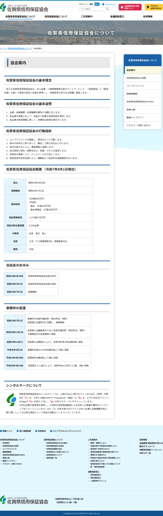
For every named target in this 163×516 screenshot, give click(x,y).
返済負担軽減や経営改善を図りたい (104, 452)
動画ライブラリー (135, 117)
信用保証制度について (56, 16)
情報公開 (131, 109)
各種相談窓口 (117, 16)
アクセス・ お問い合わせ (156, 7)
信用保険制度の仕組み (55, 446)
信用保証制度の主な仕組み (57, 443)
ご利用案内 (86, 16)
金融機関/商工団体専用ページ (132, 7)
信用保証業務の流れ (54, 449)
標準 (91, 4)
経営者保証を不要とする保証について (105, 463)
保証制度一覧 (51, 457)
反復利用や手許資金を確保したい (103, 446)
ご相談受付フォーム (98, 480)
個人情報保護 (25, 430)
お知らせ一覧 (145, 452)
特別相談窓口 (95, 477)
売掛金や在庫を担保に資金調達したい (105, 457)
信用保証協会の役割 (136, 77)
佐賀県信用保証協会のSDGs (140, 101)
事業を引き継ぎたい (98, 455)
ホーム (3, 48)
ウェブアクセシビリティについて (67, 430)
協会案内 (131, 70)
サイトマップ (110, 4)
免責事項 (42, 430)
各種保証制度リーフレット (150, 449)
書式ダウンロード (147, 446)
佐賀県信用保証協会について (20, 16)
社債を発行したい (97, 460)
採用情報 (147, 16)
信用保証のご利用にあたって (57, 452)
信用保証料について (54, 455)
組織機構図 (132, 93)
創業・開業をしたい (98, 443)
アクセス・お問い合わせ (138, 125)
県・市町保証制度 (97, 466)
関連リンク (7, 430)
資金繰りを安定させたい (100, 449)
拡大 (97, 4)
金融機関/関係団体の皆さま (151, 443)
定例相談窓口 (95, 474)
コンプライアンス (135, 85)
